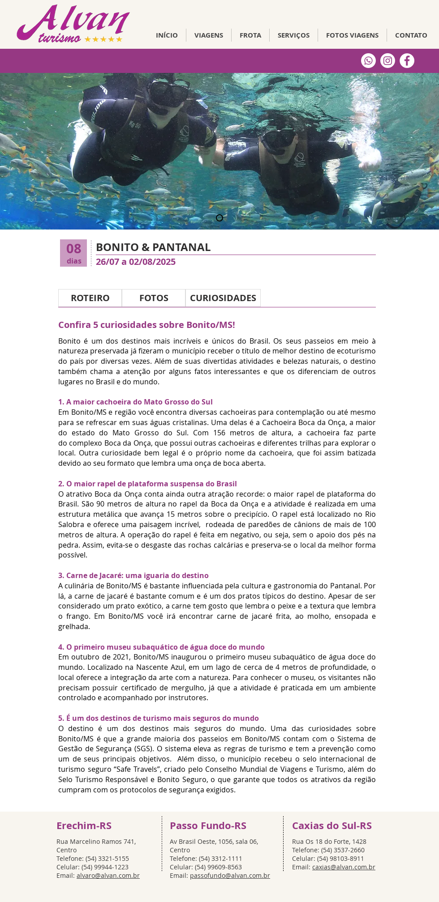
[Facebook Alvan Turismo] (407, 60)
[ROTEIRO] (90, 298)
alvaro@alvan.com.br (108, 875)
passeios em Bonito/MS (239, 739)
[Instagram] (387, 60)
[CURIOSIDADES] (223, 298)
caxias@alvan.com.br (343, 867)
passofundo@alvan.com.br (230, 875)
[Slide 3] (219, 217)
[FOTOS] (153, 298)
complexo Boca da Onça (110, 443)
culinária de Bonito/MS (103, 586)
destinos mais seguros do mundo (202, 728)
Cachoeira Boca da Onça (303, 422)
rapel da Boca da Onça (219, 504)
